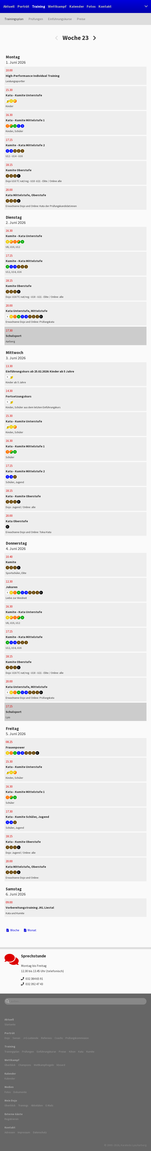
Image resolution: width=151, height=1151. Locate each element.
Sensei (16, 1038)
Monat (30, 930)
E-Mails (49, 1105)
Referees (46, 1038)
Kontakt (105, 6)
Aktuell (9, 6)
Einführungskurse (60, 19)
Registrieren (11, 1119)
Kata (80, 1051)
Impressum (24, 1132)
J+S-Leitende (30, 1038)
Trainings (23, 1105)
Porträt (23, 6)
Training (38, 6)
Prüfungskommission (77, 1038)
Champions (24, 1065)
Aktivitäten (37, 1105)
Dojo (7, 1038)
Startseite (10, 1024)
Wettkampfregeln (44, 1065)
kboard (61, 1065)
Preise (81, 19)
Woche (12, 930)
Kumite (90, 1051)
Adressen (10, 1132)
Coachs (59, 1038)
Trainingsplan (14, 19)
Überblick (10, 1065)
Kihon (72, 1051)
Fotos (91, 6)
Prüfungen (36, 19)
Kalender (76, 6)
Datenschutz (40, 1132)
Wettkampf (57, 6)
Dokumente (20, 1092)
